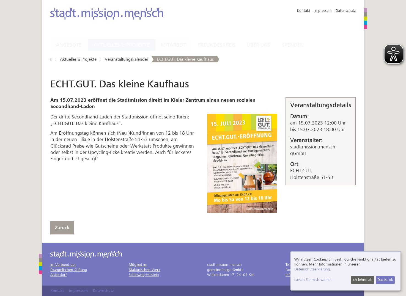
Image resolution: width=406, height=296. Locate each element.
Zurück (62, 228)
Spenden (293, 45)
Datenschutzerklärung (312, 269)
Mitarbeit (173, 45)
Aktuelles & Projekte (121, 45)
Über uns (258, 45)
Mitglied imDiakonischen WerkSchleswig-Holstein (144, 269)
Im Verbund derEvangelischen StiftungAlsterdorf (68, 269)
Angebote (69, 45)
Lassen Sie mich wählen (313, 279)
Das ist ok (385, 279)
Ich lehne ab (362, 279)
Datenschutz (346, 10)
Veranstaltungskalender (126, 59)
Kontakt (303, 10)
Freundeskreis (217, 45)
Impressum (322, 10)
